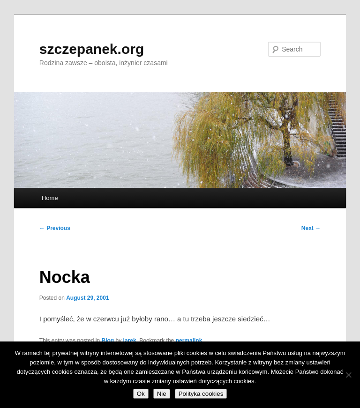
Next (311, 228)
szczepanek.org (91, 49)
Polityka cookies (201, 393)
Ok (141, 393)
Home (50, 197)
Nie (161, 393)
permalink (189, 340)
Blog (108, 340)
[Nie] (348, 374)
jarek (129, 340)
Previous (54, 228)
